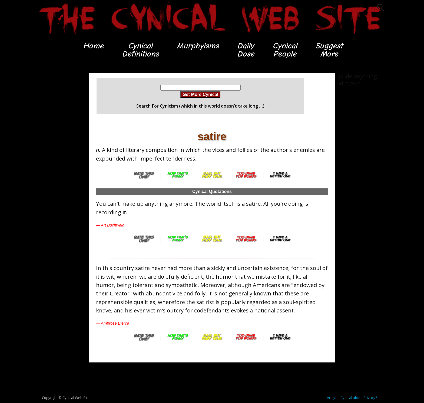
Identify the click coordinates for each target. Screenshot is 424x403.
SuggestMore (330, 50)
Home (92, 46)
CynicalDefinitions (139, 50)
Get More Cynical (200, 94)
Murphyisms (197, 46)
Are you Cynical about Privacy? (352, 397)
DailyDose (245, 50)
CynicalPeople (285, 50)
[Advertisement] (58, 154)
